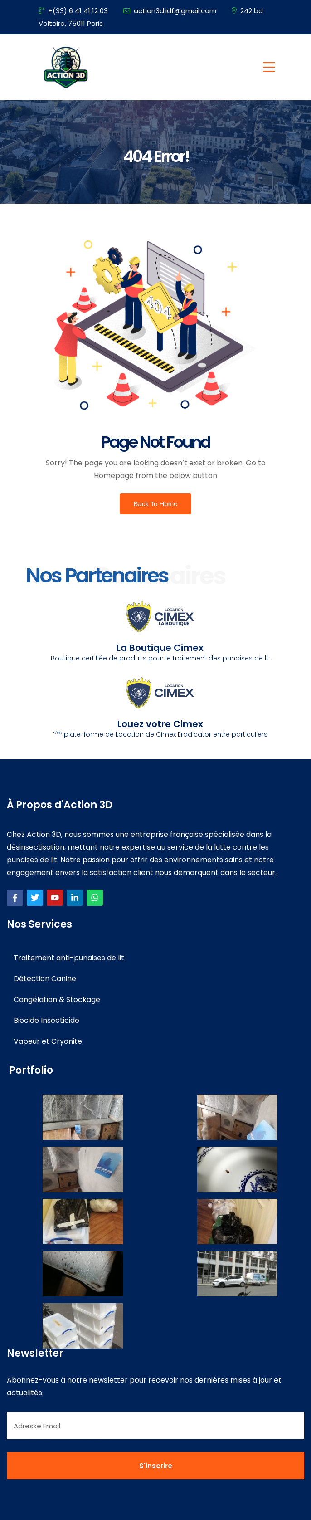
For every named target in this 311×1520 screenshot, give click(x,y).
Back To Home (155, 504)
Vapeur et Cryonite (48, 1041)
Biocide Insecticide (46, 1020)
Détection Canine (45, 978)
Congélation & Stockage (57, 999)
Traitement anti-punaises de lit (69, 958)
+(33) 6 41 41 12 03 (73, 10)
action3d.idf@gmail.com (169, 10)
